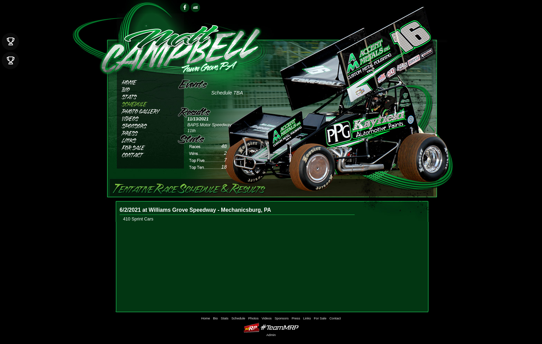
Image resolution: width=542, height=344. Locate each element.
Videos (145, 117)
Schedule (145, 103)
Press (145, 132)
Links (145, 139)
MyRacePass (271, 327)
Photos (145, 110)
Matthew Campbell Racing (180, 45)
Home (145, 81)
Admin (270, 335)
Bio (145, 88)
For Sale (145, 147)
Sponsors (145, 125)
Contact (145, 154)
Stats (145, 96)
